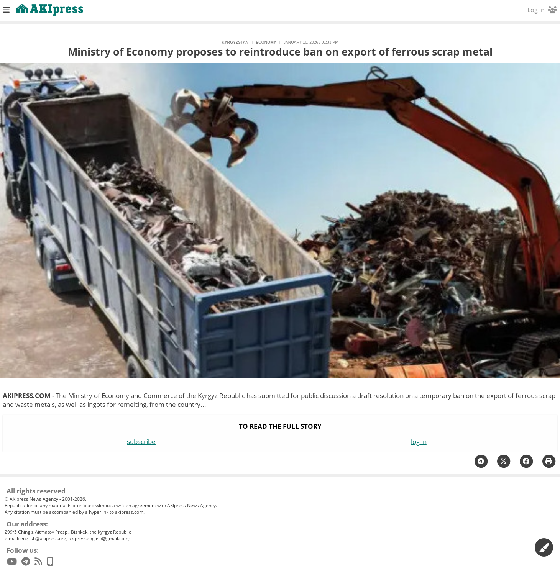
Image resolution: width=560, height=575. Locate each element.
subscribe (141, 441)
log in (419, 441)
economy (266, 42)
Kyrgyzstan (235, 42)
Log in (542, 10)
